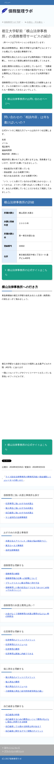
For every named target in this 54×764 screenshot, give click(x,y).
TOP (12, 22)
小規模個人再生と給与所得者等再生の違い (24, 691)
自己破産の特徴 (12, 715)
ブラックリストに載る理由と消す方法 (22, 583)
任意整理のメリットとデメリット (20, 640)
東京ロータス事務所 (14, 545)
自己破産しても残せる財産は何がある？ (23, 726)
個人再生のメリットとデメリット (20, 677)
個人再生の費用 (12, 682)
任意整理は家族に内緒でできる (19, 654)
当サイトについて (12, 748)
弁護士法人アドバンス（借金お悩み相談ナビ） (26, 541)
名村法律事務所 (12, 550)
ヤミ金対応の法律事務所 (16, 517)
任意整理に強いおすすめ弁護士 (19, 504)
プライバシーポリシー (14, 751)
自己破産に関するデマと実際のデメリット (24, 731)
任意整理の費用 (12, 649)
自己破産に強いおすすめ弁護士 (19, 513)
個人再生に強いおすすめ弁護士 (19, 508)
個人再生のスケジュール (16, 686)
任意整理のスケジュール (16, 644)
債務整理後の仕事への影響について (21, 578)
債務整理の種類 (12, 574)
